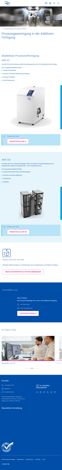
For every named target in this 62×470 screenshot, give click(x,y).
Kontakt (38, 459)
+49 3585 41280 (24, 304)
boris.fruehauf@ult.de (26, 308)
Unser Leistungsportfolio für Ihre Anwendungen (23, 272)
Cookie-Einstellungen (8, 459)
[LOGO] (7, 3)
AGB (44, 459)
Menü (58, 3)
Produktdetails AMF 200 (18, 232)
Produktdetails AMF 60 (18, 141)
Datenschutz (30, 459)
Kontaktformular (46, 3)
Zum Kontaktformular (28, 313)
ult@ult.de (7, 388)
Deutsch (50, 3)
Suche (54, 3)
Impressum (20, 459)
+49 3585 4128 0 (9, 385)
